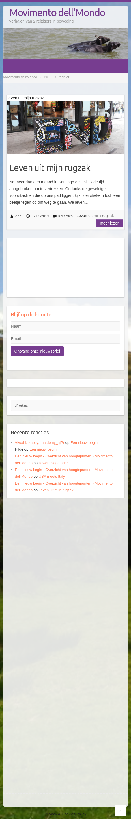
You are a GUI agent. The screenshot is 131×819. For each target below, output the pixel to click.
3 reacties (65, 216)
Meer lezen (109, 223)
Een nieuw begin (84, 442)
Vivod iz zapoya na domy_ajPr (40, 442)
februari (64, 77)
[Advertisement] (65, 571)
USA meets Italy (52, 476)
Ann (18, 216)
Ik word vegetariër (53, 463)
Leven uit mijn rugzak (49, 167)
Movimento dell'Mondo (57, 12)
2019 (48, 77)
